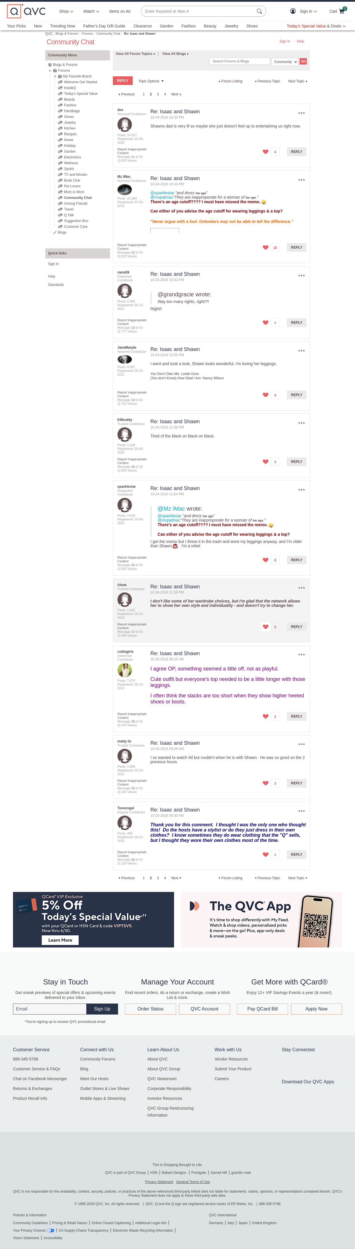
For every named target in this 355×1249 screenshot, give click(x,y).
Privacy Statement (159, 1182)
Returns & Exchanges (32, 1088)
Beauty (210, 26)
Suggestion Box (76, 221)
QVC (49, 34)
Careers (221, 1078)
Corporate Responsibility (169, 1088)
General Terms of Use (193, 1182)
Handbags (72, 111)
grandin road (241, 1173)
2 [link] (151, 94)
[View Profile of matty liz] (124, 741)
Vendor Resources (231, 1059)
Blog (84, 1069)
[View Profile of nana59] (123, 272)
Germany (216, 1223)
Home (68, 140)
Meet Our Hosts (94, 1078)
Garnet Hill (218, 1173)
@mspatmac (161, 197)
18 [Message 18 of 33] (132, 721)
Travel (69, 209)
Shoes (252, 26)
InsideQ (70, 88)
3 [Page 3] (158, 94)
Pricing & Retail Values (69, 1223)
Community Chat (108, 33)
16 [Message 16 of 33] (132, 565)
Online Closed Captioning (111, 1223)
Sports (69, 169)
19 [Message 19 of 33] (132, 788)
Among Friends (75, 204)
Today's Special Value (81, 94)
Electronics (72, 157)
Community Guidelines (30, 1223)
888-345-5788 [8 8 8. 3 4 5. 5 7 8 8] (270, 1204)
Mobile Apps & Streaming (103, 1098)
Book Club (72, 180)
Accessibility (53, 1238)
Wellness (71, 163)
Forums (87, 33)
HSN (153, 1173)
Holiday (70, 146)
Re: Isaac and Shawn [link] (139, 33)
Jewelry (231, 26)
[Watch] (89, 11)
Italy (230, 1223)
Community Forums (97, 1059)
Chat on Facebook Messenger (40, 1078)
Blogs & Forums (67, 33)
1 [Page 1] (144, 94)
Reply (296, 152)
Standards (56, 285)
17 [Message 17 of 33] (132, 631)
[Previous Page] (126, 94)
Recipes (70, 134)
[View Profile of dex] (120, 110)
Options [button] (301, 113)
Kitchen (70, 128)
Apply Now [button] (316, 1008)
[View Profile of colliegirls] (125, 652)
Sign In (284, 41)
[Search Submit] (260, 11)
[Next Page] (177, 94)
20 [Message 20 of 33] (132, 859)
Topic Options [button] (149, 81)
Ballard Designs (174, 1173)
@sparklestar (162, 193)
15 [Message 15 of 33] (132, 466)
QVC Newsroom (162, 1078)
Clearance (142, 26)
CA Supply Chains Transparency (84, 1230)
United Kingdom (264, 1223)
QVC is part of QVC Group (125, 1173)
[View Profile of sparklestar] (126, 487)
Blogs (62, 232)
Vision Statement (26, 1238)
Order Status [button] (150, 1008)
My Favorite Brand (77, 76)
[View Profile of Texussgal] (125, 808)
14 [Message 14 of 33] (132, 400)
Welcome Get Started (80, 82)
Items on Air (120, 11)
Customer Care (75, 227)
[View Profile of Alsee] (122, 585)
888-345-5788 (25, 1059)
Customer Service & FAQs (36, 1069)
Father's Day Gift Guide (104, 26)
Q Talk (69, 215)
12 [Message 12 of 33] (132, 252)
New (38, 26)
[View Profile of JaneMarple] (127, 347)
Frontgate (198, 1173)
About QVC (157, 1059)
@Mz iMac (171, 508)
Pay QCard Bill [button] (262, 1008)
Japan (243, 1223)
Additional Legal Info (151, 1223)
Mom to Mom (74, 192)
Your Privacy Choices (29, 1230)
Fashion (189, 26)
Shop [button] (64, 11)
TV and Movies (75, 175)
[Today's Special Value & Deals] (316, 26)
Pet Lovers (72, 186)
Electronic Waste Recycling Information (143, 1230)
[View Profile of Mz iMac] (124, 177)
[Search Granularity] (284, 62)
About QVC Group (163, 1069)
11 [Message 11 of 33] (132, 156)
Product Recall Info (30, 1098)
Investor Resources (164, 1098)
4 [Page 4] (165, 94)
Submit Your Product (232, 1069)
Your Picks (16, 26)
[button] (294, 11)
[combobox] (197, 11)
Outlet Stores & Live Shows (104, 1088)
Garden (166, 26)
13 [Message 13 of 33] (132, 327)
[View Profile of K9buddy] (124, 420)
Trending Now (62, 26)
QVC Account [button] (204, 1008)
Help (300, 41)
